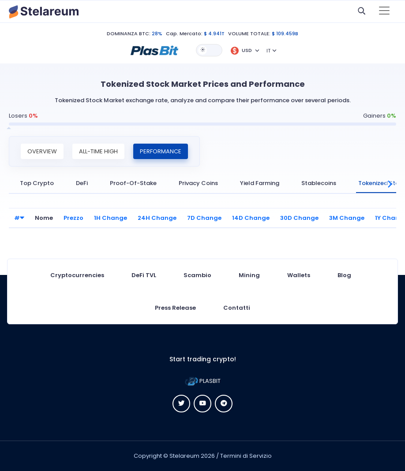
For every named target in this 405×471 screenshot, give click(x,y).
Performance (160, 151)
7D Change (204, 218)
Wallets (298, 275)
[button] (154, 49)
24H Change (157, 218)
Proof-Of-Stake (133, 183)
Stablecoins (318, 183)
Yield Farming (259, 183)
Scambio (197, 275)
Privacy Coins (198, 183)
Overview (42, 151)
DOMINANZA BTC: (128, 33)
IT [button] (268, 50)
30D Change (299, 218)
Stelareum (184, 456)
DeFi (82, 183)
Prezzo (73, 218)
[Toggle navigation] (384, 11)
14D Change (251, 218)
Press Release (175, 308)
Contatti (236, 308)
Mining (249, 275)
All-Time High (98, 151)
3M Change (346, 218)
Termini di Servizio (246, 456)
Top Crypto (37, 183)
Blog (344, 275)
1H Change (110, 218)
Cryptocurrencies (77, 275)
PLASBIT (203, 381)
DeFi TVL (143, 275)
